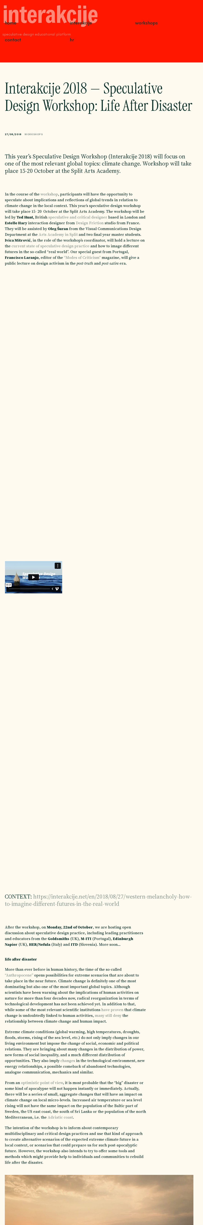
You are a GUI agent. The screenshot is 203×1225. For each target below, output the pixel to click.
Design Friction (90, 223)
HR (72, 40)
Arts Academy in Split (58, 234)
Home (11, 23)
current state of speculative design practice (50, 246)
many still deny (107, 1015)
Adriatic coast (60, 1117)
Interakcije (81, 23)
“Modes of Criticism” (82, 257)
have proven (112, 1009)
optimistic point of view (42, 1082)
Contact (13, 40)
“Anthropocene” (19, 975)
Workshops (146, 23)
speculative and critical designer (77, 217)
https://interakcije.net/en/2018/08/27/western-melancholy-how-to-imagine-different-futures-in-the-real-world (98, 900)
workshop (49, 194)
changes (67, 1060)
